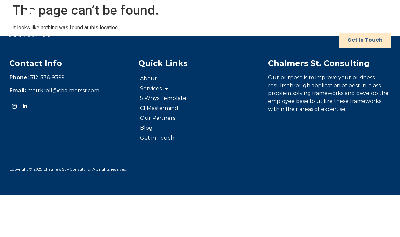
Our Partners (335, 25)
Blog (376, 25)
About (123, 25)
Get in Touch (365, 40)
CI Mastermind (280, 25)
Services (163, 25)
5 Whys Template (219, 25)
